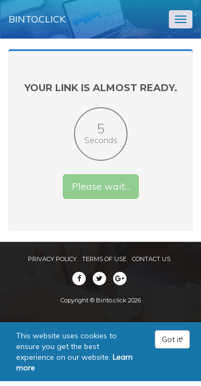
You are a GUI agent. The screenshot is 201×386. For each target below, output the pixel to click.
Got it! (172, 339)
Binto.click (37, 19)
